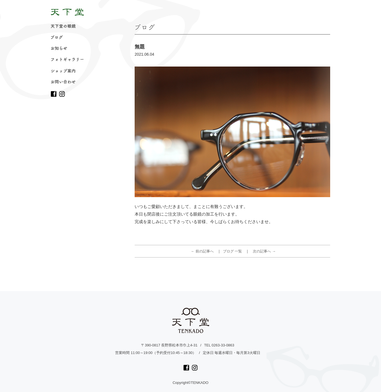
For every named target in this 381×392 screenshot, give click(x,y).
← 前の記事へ (202, 251)
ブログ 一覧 (232, 251)
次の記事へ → (264, 251)
